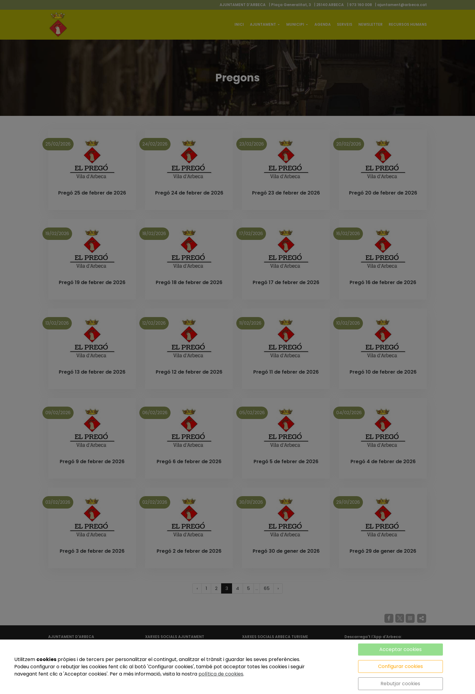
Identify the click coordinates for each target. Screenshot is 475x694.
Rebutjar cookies (400, 683)
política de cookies (220, 673)
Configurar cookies (400, 666)
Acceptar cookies (400, 649)
